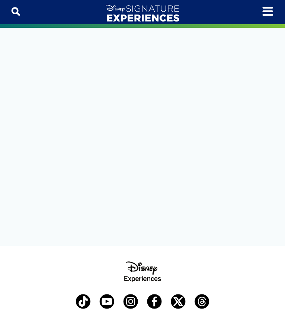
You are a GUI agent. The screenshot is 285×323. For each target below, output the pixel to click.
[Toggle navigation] (267, 11)
